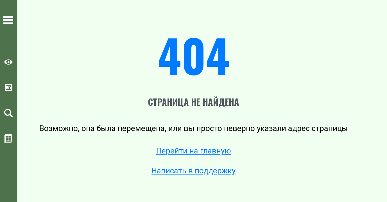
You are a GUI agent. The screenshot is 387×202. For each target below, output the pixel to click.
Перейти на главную (193, 150)
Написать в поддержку (193, 170)
